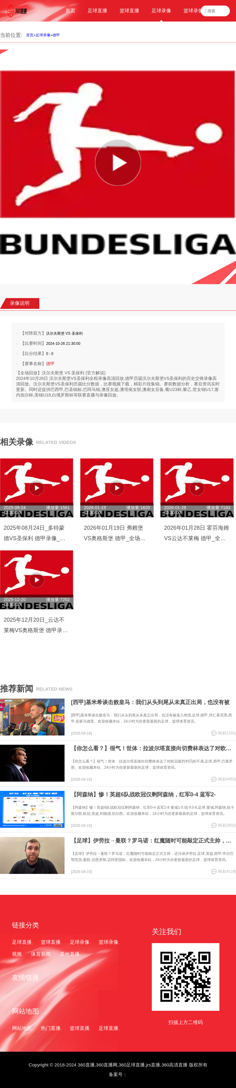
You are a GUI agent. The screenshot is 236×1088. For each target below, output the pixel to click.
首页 (29, 35)
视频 (17, 954)
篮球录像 (108, 942)
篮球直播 (51, 942)
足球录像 (43, 35)
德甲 (56, 35)
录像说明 (20, 303)
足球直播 (22, 942)
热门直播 (51, 1028)
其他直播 (70, 954)
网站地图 (22, 1028)
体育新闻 (41, 954)
